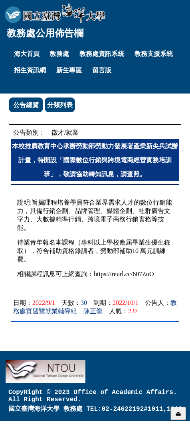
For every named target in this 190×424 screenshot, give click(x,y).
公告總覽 (26, 105)
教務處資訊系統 (101, 53)
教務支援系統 (154, 53)
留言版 (101, 70)
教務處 (59, 53)
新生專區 (69, 70)
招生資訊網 (30, 70)
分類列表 (60, 105)
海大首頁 (27, 53)
